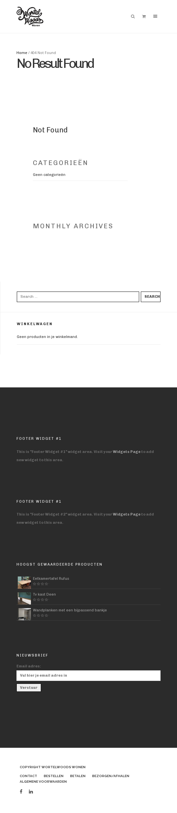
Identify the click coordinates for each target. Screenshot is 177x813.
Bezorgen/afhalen (110, 776)
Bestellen (53, 776)
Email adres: (28, 666)
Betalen (78, 776)
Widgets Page (126, 452)
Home (21, 52)
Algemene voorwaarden (43, 781)
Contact (28, 776)
